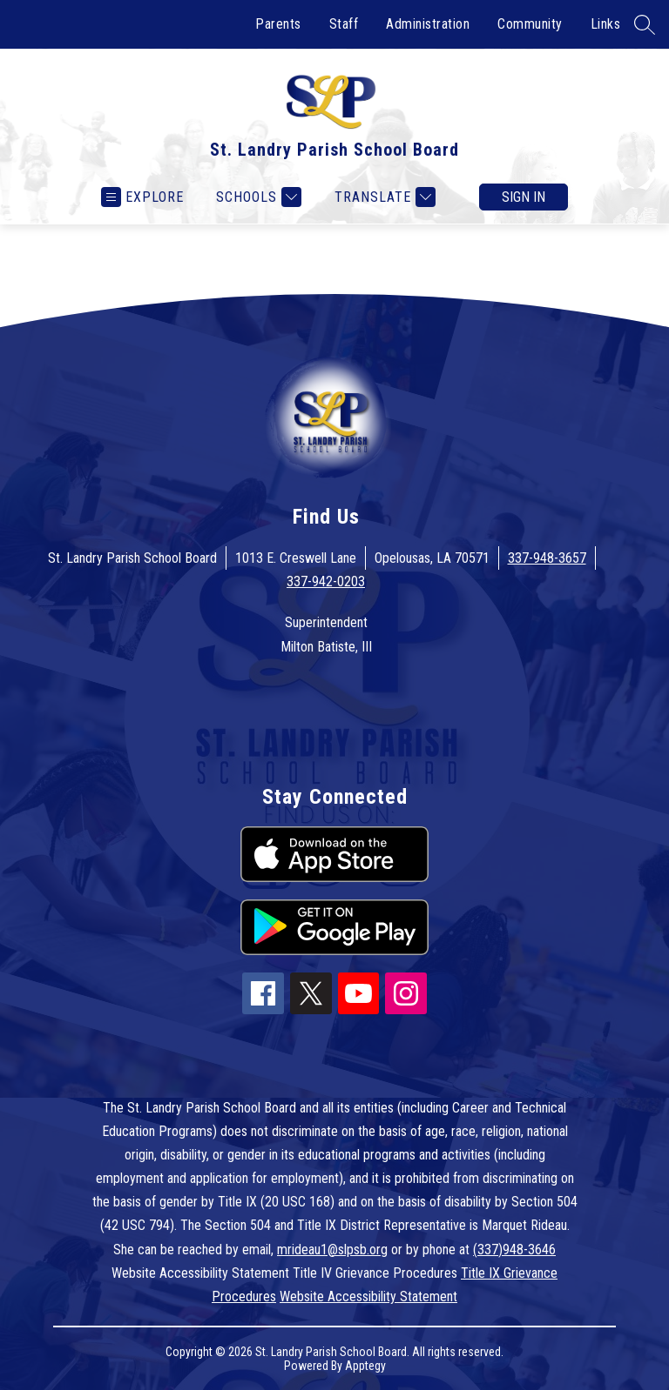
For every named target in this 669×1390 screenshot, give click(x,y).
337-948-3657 (547, 558)
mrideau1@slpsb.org (332, 1249)
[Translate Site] (383, 197)
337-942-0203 (326, 581)
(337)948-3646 (514, 1249)
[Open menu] (142, 197)
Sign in (523, 197)
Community (530, 24)
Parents (278, 24)
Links (606, 24)
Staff (344, 24)
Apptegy (365, 1366)
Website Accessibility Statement (368, 1296)
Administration (428, 24)
